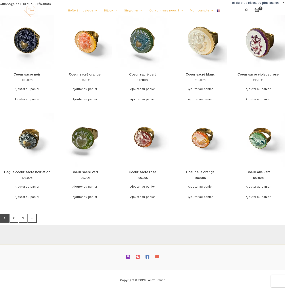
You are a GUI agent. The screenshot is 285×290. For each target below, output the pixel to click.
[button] (97, 11)
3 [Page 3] (23, 218)
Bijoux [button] (111, 11)
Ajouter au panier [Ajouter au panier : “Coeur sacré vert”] (142, 89)
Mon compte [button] (200, 11)
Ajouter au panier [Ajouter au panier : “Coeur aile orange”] (200, 186)
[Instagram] (128, 257)
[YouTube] (157, 257)
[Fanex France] (31, 10)
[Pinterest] (138, 257)
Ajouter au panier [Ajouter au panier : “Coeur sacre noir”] (27, 89)
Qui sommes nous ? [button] (165, 11)
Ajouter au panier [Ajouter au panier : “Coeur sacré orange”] (84, 89)
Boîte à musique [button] (84, 11)
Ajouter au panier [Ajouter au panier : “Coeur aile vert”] (258, 186)
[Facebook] (147, 257)
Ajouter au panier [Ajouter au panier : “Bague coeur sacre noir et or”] (27, 186)
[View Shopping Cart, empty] (257, 11)
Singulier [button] (133, 11)
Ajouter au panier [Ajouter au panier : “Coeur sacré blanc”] (200, 89)
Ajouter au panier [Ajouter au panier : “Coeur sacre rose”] (142, 186)
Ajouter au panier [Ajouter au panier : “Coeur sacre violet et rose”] (258, 89)
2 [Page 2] (14, 218)
